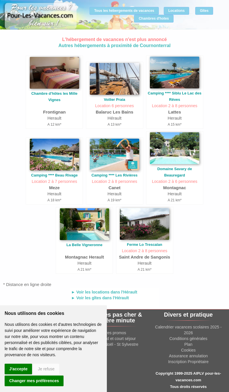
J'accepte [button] (18, 369)
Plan (188, 344)
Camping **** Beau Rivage (54, 175)
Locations (176, 11)
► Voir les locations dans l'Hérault (104, 292)
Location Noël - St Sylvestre (113, 344)
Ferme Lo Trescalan (144, 244)
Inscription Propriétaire (188, 361)
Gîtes (204, 11)
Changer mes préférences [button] (34, 380)
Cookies (188, 350)
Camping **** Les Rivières (115, 175)
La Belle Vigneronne (84, 245)
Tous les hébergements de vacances (124, 11)
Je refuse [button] (46, 369)
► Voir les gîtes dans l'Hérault (100, 298)
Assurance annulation (188, 356)
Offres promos (113, 332)
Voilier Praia (114, 99)
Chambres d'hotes (154, 18)
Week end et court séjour (113, 338)
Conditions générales (188, 338)
